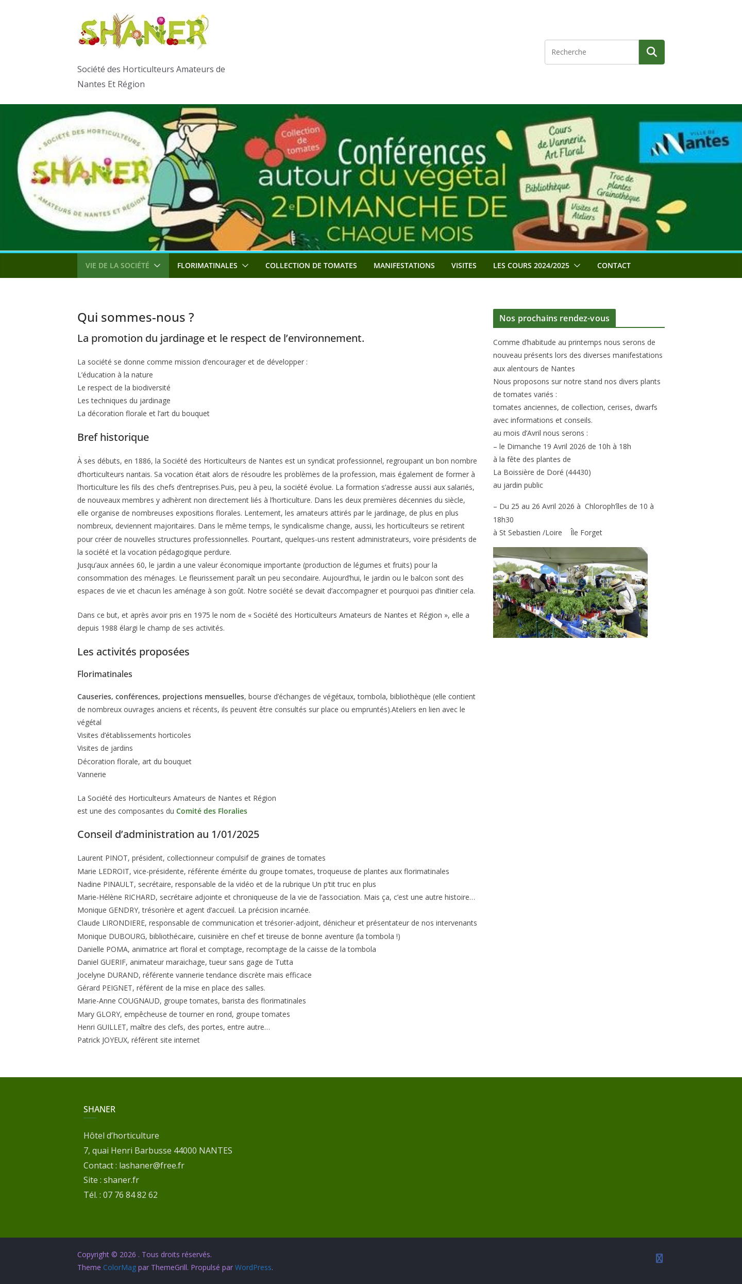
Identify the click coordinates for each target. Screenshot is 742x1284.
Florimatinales (207, 265)
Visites (464, 265)
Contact (614, 265)
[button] (155, 265)
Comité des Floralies (211, 811)
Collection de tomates (311, 265)
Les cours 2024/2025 (531, 265)
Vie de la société (117, 265)
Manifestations (404, 265)
